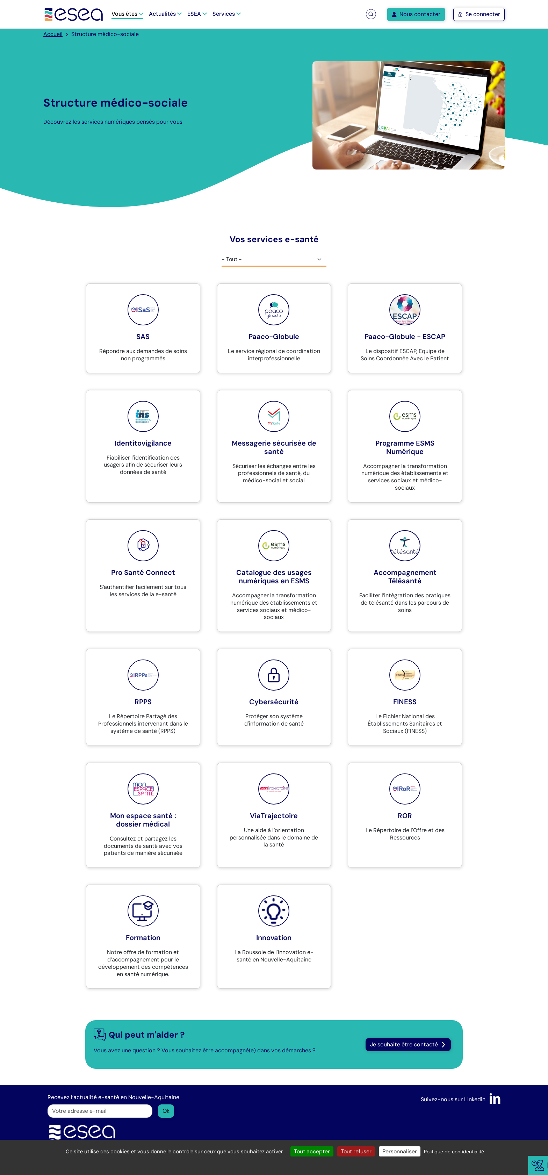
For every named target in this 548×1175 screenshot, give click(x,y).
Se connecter (479, 14)
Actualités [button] (165, 13)
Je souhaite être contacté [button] (408, 1044)
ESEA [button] (197, 13)
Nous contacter (416, 14)
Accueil (53, 34)
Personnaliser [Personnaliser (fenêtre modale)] (399, 1151)
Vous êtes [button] (127, 13)
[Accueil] (73, 14)
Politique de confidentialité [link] (454, 1151)
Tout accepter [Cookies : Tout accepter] (312, 1151)
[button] (371, 14)
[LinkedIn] (495, 1099)
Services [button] (226, 13)
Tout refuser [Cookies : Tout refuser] (356, 1151)
